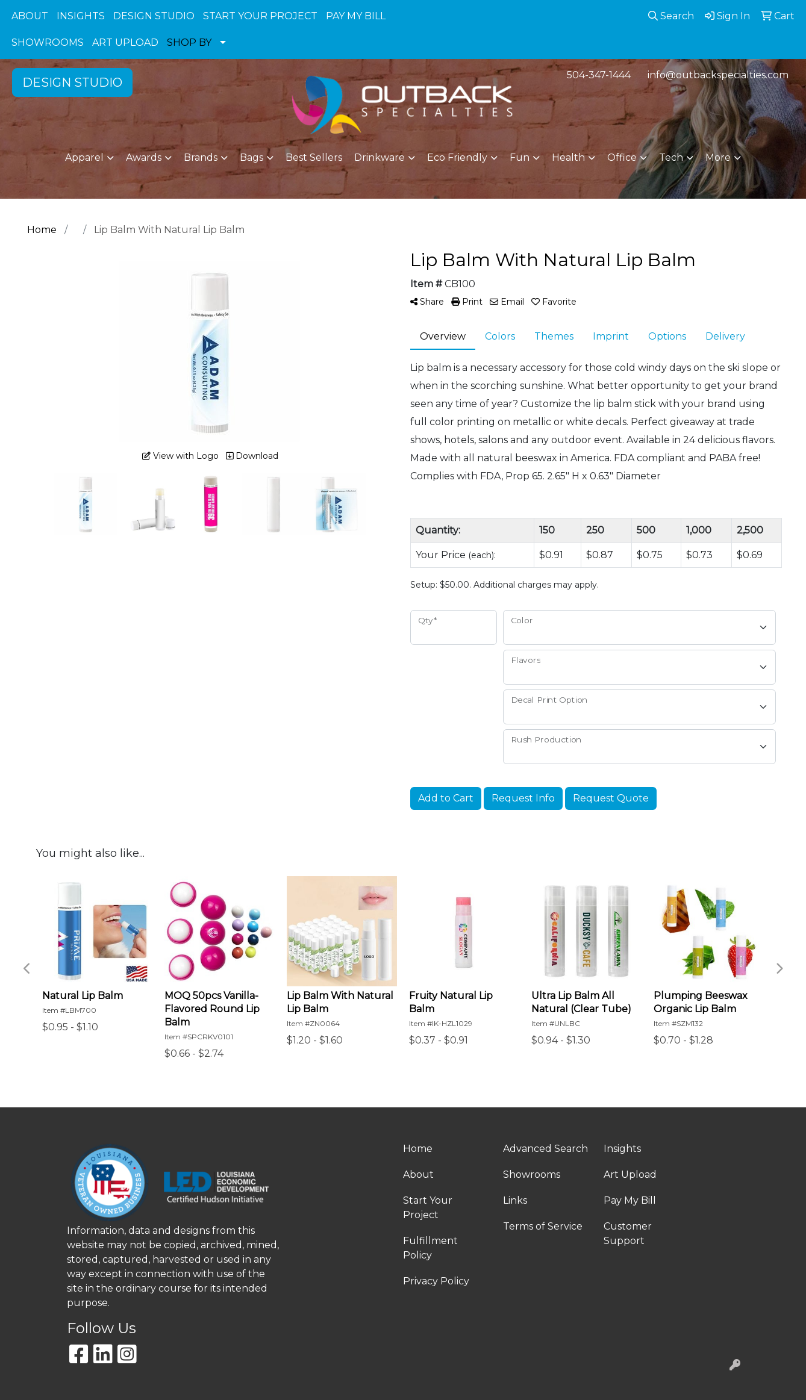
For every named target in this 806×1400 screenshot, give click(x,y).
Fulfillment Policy (430, 1248)
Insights (622, 1148)
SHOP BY (189, 42)
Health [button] (568, 157)
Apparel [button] (84, 157)
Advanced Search (545, 1148)
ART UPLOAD (125, 42)
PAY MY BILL (356, 16)
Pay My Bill (630, 1200)
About (418, 1174)
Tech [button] (671, 157)
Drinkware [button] (379, 157)
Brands (200, 157)
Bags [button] (251, 157)
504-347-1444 (599, 75)
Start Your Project (427, 1208)
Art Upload (630, 1174)
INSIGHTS (81, 16)
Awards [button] (143, 157)
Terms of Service (543, 1226)
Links (515, 1200)
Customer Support (628, 1233)
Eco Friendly (457, 157)
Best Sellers (314, 157)
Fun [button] (520, 157)
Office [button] (622, 157)
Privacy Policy (436, 1281)
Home (418, 1148)
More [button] (718, 157)
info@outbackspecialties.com (718, 75)
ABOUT (29, 16)
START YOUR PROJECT (260, 16)
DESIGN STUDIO (154, 16)
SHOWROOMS (47, 42)
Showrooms (531, 1174)
